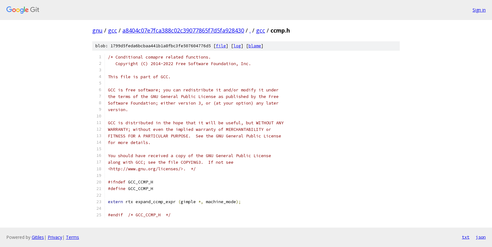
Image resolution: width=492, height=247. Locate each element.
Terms (72, 237)
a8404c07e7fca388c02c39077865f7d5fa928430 (183, 30)
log (237, 46)
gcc (112, 30)
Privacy (55, 237)
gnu (97, 30)
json (481, 237)
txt (465, 237)
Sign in (479, 10)
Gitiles (38, 237)
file (221, 46)
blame (255, 46)
